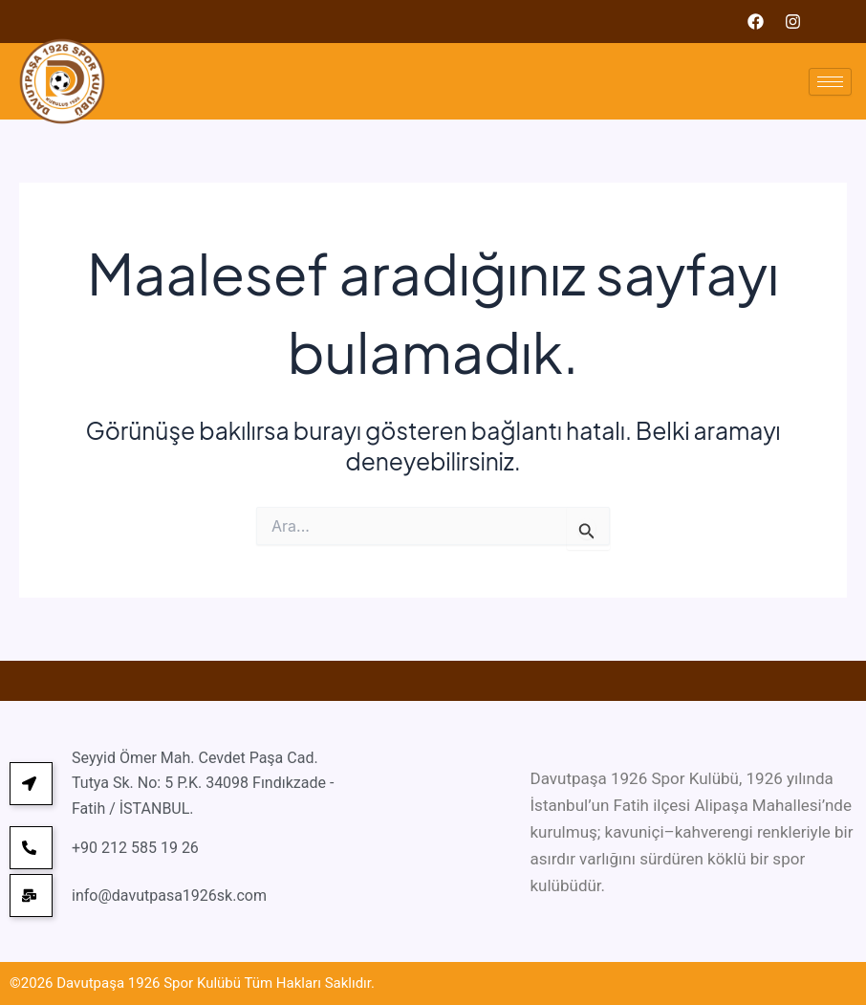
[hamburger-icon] (830, 82)
